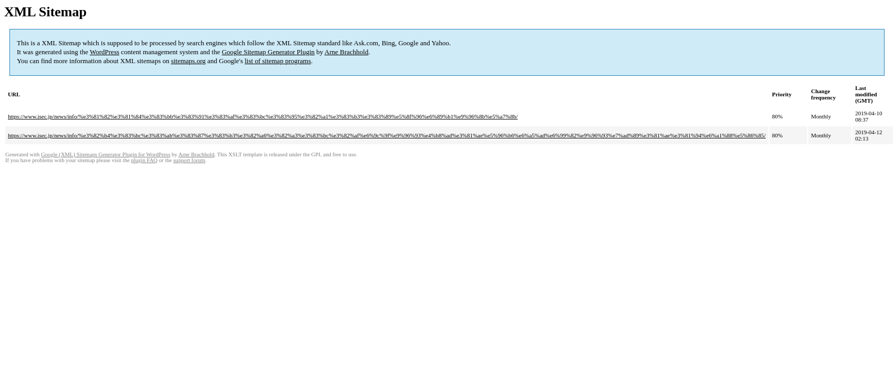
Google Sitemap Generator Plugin (268, 52)
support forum (189, 160)
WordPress (104, 52)
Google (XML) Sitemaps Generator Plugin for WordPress (105, 154)
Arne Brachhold (346, 52)
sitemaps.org (188, 61)
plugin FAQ (144, 160)
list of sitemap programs (278, 61)
